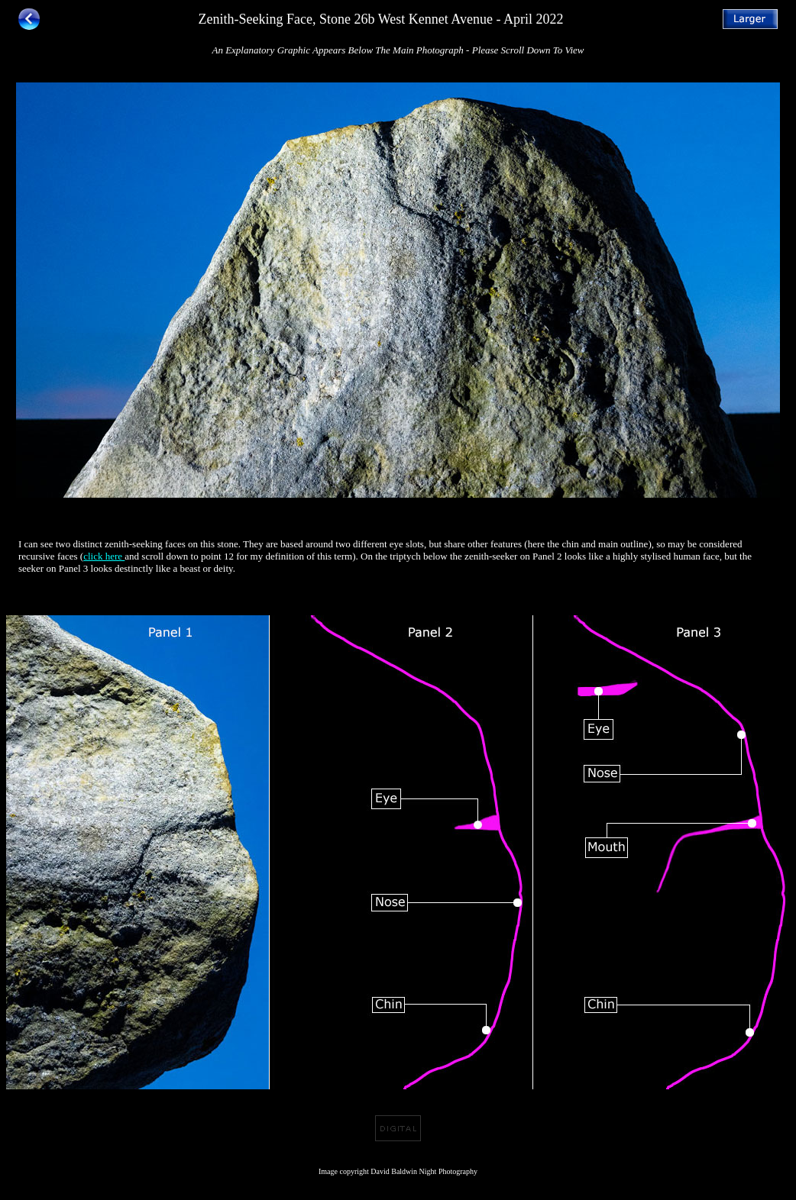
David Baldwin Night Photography (423, 1171)
